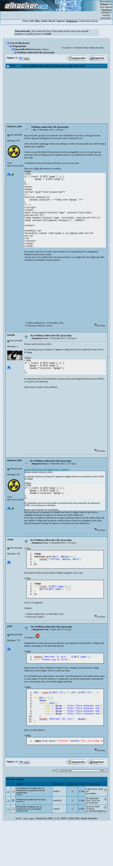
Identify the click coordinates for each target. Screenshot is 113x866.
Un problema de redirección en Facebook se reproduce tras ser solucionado (30, 799)
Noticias (19, 804)
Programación (19, 46)
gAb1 (9, 630)
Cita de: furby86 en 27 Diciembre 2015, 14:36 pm (46, 469)
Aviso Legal (28, 827)
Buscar (52, 21)
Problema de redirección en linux (31, 809)
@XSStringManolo (98, 820)
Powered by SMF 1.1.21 (48, 827)
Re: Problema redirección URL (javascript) (51, 335)
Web (31, 21)
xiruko (10, 539)
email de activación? (106, 16)
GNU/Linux (20, 811)
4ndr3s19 (57, 810)
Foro (25, 21)
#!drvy (45, 49)
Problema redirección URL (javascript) (35, 52)
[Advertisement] (56, 96)
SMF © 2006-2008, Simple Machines (79, 827)
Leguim (56, 818)
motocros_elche (14, 126)
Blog (37, 21)
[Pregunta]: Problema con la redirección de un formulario (28, 817)
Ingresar (108, 7)
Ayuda (44, 21)
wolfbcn (56, 800)
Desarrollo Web (22, 49)
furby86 (11, 335)
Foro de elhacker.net (19, 43)
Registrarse (72, 21)
